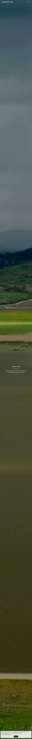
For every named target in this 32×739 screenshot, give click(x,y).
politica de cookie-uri (18, 733)
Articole (14, 368)
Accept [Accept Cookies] (16, 736)
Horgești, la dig (16, 366)
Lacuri (18, 368)
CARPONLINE (7, 2)
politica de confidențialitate (5, 734)
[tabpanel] (16, 369)
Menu (29, 2)
